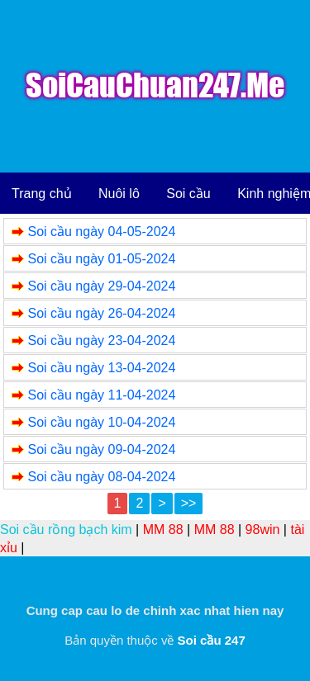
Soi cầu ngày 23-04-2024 (101, 340)
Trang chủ (42, 194)
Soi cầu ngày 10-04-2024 (101, 422)
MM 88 (163, 530)
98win (263, 530)
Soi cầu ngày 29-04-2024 (101, 286)
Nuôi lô (119, 194)
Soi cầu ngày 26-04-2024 (101, 313)
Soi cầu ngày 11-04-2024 (101, 395)
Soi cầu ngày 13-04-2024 (101, 368)
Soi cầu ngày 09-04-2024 (101, 449)
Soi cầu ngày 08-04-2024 (101, 477)
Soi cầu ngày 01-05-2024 (101, 259)
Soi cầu (188, 194)
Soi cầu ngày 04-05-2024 (101, 232)
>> (189, 503)
